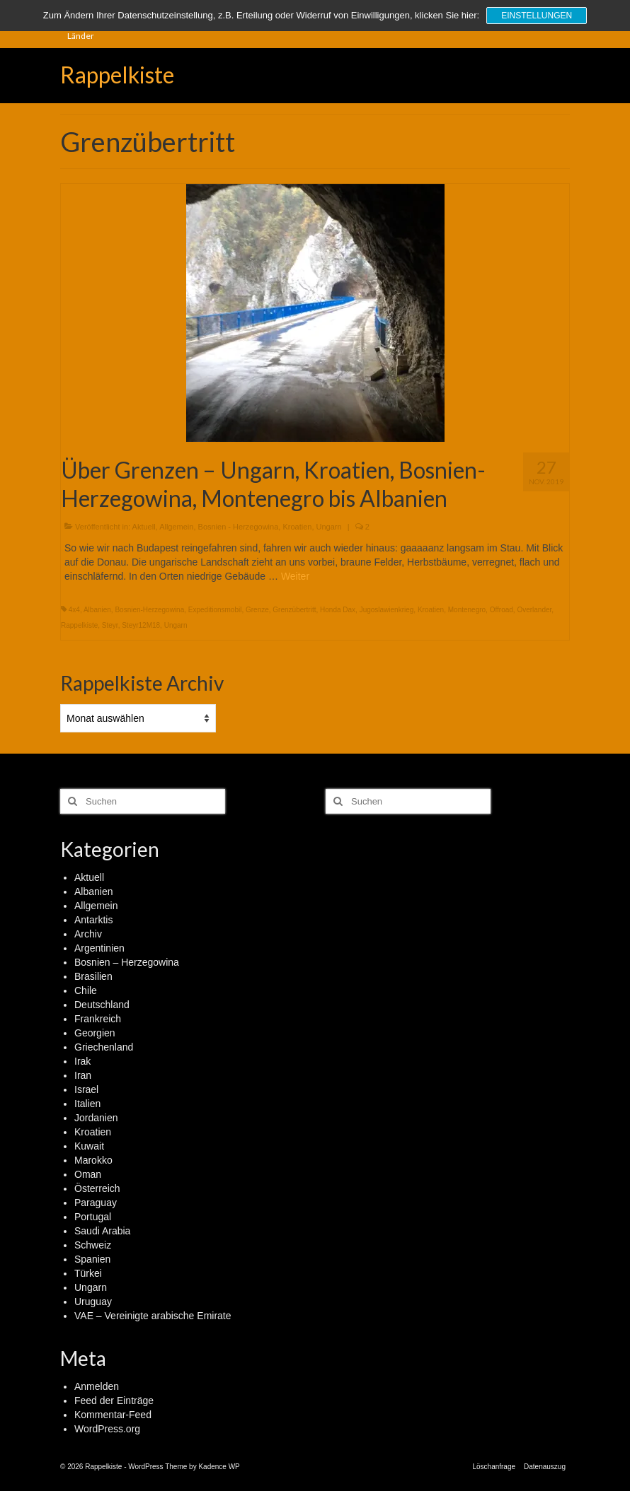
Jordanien (96, 1117)
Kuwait (89, 1146)
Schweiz (92, 1245)
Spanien (92, 1259)
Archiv (88, 934)
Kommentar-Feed (112, 1414)
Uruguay (93, 1301)
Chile (85, 990)
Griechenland (103, 1047)
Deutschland (102, 1004)
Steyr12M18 (141, 625)
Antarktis (93, 919)
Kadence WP (218, 1466)
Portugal (92, 1216)
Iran (82, 1075)
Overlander (534, 610)
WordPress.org (107, 1428)
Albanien (97, 610)
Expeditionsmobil (215, 610)
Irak (82, 1061)
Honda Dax (337, 610)
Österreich (97, 1188)
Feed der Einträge (114, 1400)
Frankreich (97, 1018)
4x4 (74, 610)
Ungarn (329, 526)
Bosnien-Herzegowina (149, 610)
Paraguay (95, 1202)
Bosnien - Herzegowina (238, 526)
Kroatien (296, 526)
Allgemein (176, 526)
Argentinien (99, 948)
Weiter (295, 576)
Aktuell (144, 526)
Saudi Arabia (102, 1230)
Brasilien (93, 976)
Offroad (501, 610)
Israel (86, 1089)
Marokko (93, 1160)
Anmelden (96, 1386)
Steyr (110, 625)
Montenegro (467, 610)
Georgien (94, 1033)
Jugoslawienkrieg (387, 610)
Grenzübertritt (294, 610)
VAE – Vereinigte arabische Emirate (152, 1315)
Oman (87, 1174)
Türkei (88, 1273)
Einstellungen (536, 16)
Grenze (257, 610)
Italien (87, 1103)
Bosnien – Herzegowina (126, 962)
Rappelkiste (117, 74)
